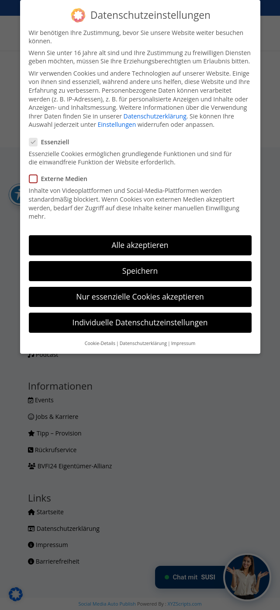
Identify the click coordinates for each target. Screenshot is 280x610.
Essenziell (53, 142)
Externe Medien (62, 178)
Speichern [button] (140, 270)
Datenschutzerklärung (155, 116)
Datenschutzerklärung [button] (143, 343)
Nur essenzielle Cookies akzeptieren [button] (140, 296)
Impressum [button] (183, 343)
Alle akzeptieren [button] (139, 245)
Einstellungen (117, 124)
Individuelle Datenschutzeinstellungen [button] (140, 322)
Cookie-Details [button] (100, 343)
